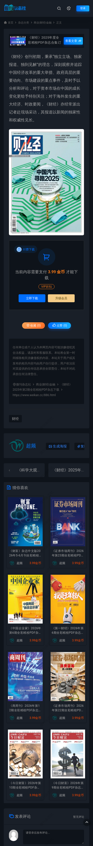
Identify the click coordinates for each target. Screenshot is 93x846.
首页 (10, 22)
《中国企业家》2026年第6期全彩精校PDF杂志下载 (25, 631)
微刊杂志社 (23, 384)
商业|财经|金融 (42, 22)
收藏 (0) (33, 325)
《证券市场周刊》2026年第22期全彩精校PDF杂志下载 (68, 708)
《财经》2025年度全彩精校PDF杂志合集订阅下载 (44, 40)
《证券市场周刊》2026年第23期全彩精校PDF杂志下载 (68, 553)
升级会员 (61, 298)
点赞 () (59, 325)
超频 (31, 446)
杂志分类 (23, 22)
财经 (17, 56)
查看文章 (73, 41)
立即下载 (32, 298)
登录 (83, 8)
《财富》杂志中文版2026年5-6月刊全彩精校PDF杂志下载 (25, 553)
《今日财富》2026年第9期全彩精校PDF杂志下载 (68, 785)
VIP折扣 (46, 286)
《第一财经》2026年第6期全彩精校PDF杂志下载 (68, 631)
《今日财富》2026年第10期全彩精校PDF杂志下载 (25, 785)
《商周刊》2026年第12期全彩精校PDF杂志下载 (24, 708)
